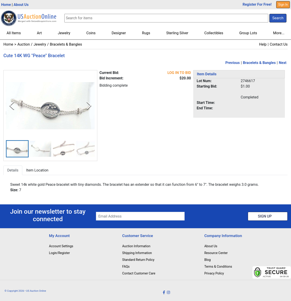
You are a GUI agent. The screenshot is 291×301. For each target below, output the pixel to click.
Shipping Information (137, 253)
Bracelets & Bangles (66, 44)
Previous (232, 63)
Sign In (283, 4)
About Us (21, 4)
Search (277, 18)
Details (12, 170)
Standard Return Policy (138, 260)
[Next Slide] (89, 106)
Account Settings (61, 246)
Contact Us (279, 44)
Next (282, 63)
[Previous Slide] (12, 106)
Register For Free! (257, 4)
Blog (207, 260)
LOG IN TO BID (179, 73)
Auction (23, 44)
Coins (91, 33)
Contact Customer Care (139, 273)
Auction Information (136, 246)
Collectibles (213, 33)
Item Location (37, 170)
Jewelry (64, 33)
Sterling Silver (177, 33)
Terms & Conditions (218, 266)
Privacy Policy (214, 273)
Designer (119, 33)
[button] (17, 149)
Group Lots (248, 33)
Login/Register (59, 253)
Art (39, 33)
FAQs (126, 266)
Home (6, 4)
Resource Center (216, 253)
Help (263, 44)
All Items (14, 33)
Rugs (146, 33)
